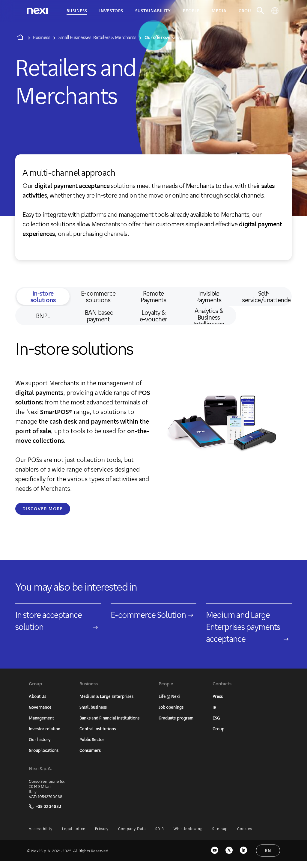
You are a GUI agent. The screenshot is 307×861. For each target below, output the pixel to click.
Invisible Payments (209, 296)
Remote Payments (153, 296)
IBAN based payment (98, 315)
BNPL (43, 316)
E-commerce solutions (98, 296)
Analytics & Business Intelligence (208, 315)
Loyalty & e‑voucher (153, 315)
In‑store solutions (43, 296)
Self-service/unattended (266, 296)
